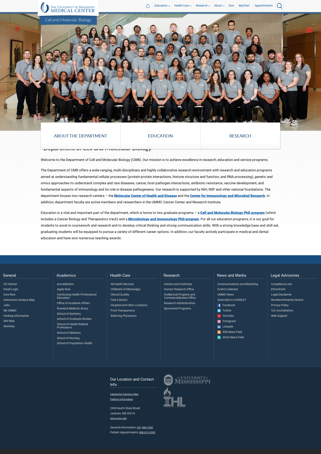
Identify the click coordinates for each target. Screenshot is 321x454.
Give (231, 6)
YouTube (225, 321)
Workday (9, 331)
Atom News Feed (230, 342)
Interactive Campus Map (19, 305)
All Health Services (122, 289)
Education (161, 6)
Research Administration (179, 308)
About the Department (80, 136)
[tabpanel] (160, 72)
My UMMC (10, 315)
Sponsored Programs (177, 313)
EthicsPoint (278, 294)
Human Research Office (179, 294)
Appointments (264, 6)
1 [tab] (154, 117)
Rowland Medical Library (72, 313)
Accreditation (65, 289)
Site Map (9, 326)
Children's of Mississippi (125, 294)
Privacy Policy (280, 310)
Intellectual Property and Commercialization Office (180, 301)
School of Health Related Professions (72, 331)
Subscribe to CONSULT (231, 305)
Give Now (9, 299)
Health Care (181, 6)
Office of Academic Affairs (73, 308)
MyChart (244, 6)
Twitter (224, 315)
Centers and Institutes (178, 289)
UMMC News (225, 299)
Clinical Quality (120, 299)
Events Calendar (227, 294)
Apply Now (64, 294)
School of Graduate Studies (74, 324)
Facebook (226, 310)
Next (174, 117)
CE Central (10, 289)
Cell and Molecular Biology (68, 19)
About (218, 6)
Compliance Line (281, 289)
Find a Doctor (119, 305)
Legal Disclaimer (281, 299)
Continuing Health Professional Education (76, 301)
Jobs (6, 310)
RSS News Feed (229, 337)
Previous (146, 117)
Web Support (279, 321)
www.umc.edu (118, 423)
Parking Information (16, 321)
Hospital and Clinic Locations (129, 310)
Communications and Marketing (237, 289)
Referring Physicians (124, 321)
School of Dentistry (69, 318)
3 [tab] (168, 117)
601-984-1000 (145, 432)
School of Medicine (69, 337)
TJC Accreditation (282, 315)
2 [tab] (161, 117)
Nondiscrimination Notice (287, 305)
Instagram (226, 326)
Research (202, 6)
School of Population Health (74, 348)
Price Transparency (123, 315)
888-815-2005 (147, 437)
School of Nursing (68, 343)
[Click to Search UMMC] (279, 6)
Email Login (10, 294)
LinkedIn (225, 331)
